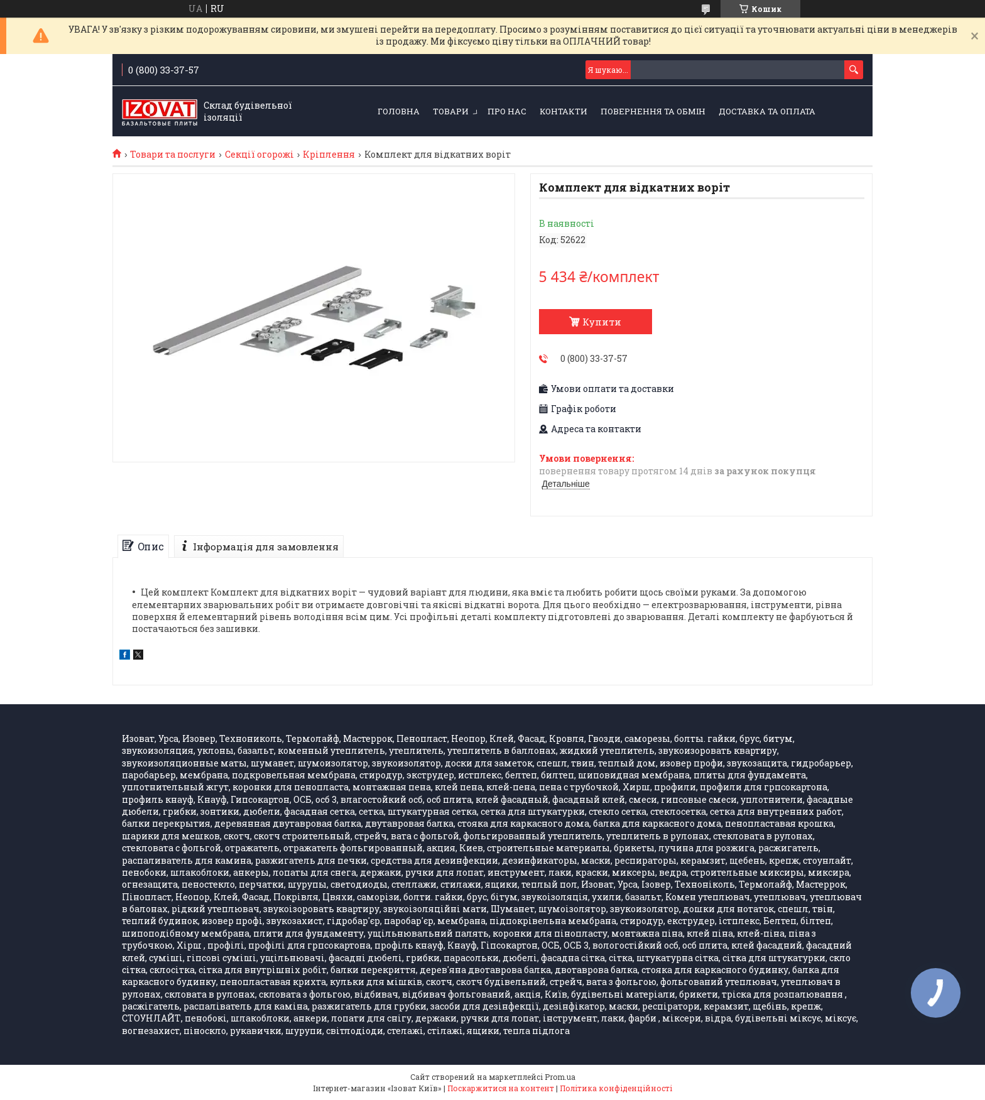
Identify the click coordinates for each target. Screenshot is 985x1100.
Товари (451, 111)
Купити (601, 321)
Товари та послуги (172, 154)
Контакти (563, 111)
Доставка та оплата (767, 111)
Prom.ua (560, 1077)
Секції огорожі (259, 154)
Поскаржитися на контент (500, 1088)
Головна (399, 111)
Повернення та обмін (653, 111)
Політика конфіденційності (616, 1088)
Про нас (506, 111)
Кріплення (329, 154)
